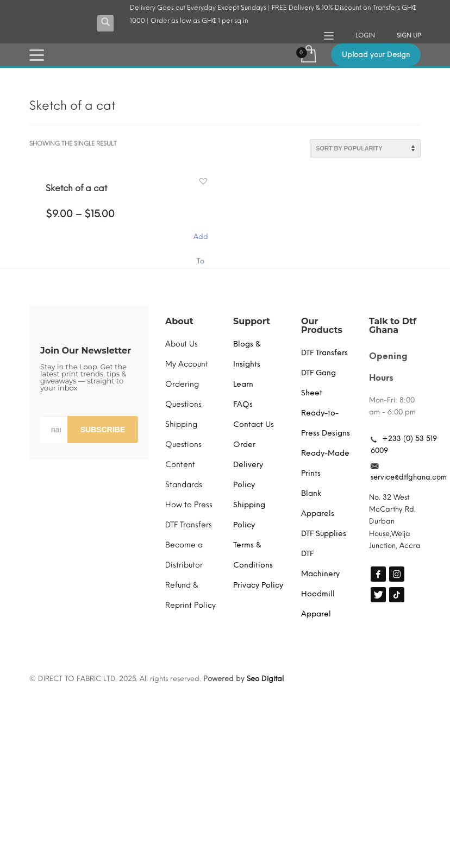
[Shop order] (365, 148)
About (179, 321)
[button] (204, 181)
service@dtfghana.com (409, 477)
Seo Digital (265, 679)
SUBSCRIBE (102, 429)
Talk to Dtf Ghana (392, 325)
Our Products (321, 325)
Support (251, 321)
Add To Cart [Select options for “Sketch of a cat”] (200, 241)
